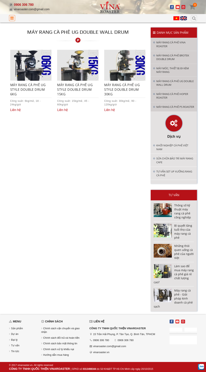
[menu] (12, 18)
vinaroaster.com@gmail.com (31, 9)
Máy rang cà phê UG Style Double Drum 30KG (122, 89)
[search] (194, 18)
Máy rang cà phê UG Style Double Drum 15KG (75, 89)
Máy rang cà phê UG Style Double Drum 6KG (28, 89)
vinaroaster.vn (101, 352)
